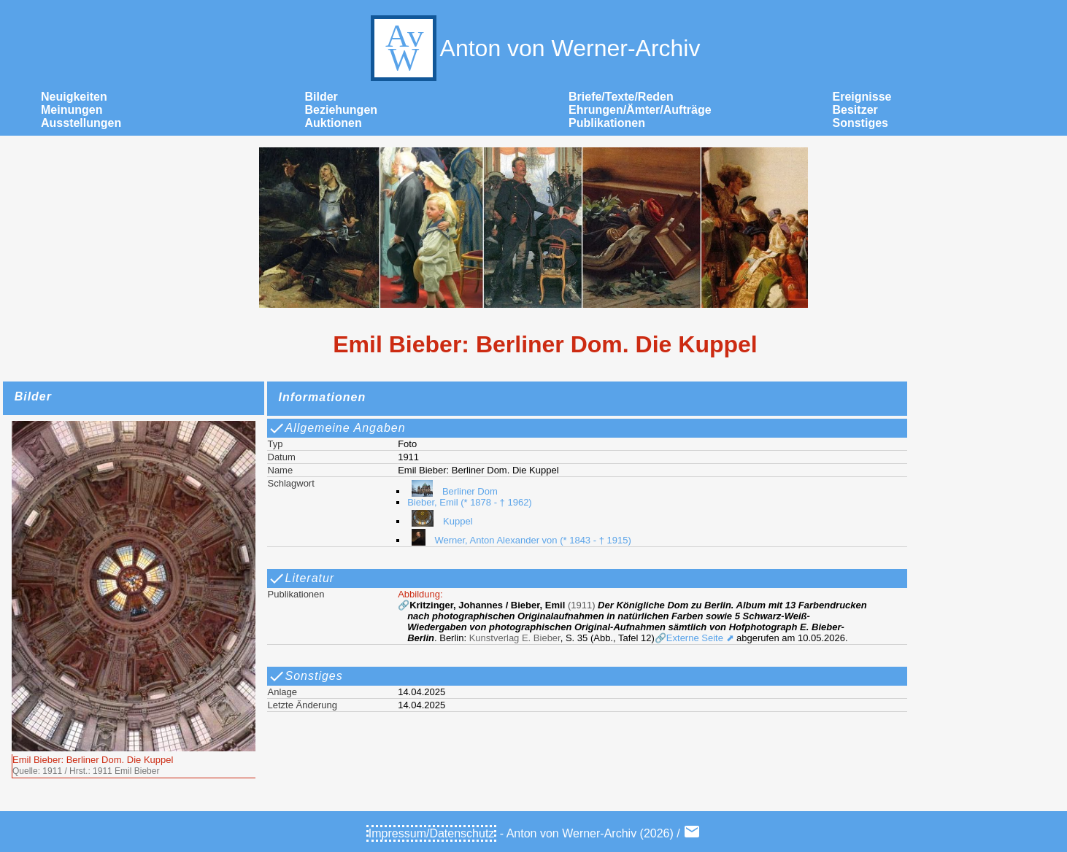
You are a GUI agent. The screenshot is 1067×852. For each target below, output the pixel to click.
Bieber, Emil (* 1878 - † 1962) (469, 502)
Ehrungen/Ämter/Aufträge (640, 110)
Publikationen (607, 123)
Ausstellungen (81, 123)
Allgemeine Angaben (337, 428)
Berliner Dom (452, 491)
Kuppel (439, 521)
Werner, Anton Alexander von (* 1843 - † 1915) (519, 540)
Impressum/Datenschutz (432, 833)
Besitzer (855, 110)
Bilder (321, 96)
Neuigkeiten (74, 96)
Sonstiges (860, 123)
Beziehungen (341, 110)
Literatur (301, 578)
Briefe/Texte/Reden (621, 96)
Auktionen (333, 123)
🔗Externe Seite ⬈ (694, 637)
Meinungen (71, 110)
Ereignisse (862, 96)
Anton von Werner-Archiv (534, 48)
